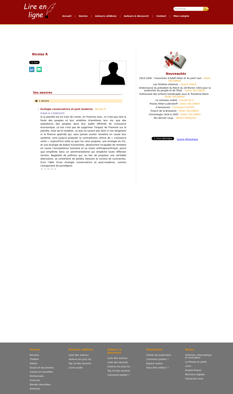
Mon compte (181, 16)
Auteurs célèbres (105, 16)
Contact (161, 16)
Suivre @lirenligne (187, 139)
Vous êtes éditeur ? (157, 367)
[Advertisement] (116, 37)
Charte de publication (158, 355)
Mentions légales (195, 374)
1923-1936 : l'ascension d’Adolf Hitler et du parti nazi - (175, 79)
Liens (188, 366)
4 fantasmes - (175, 107)
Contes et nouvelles (41, 372)
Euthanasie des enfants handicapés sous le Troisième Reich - (174, 95)
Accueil (66, 16)
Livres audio (76, 367)
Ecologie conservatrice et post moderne (67, 109)
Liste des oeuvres (117, 362)
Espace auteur (154, 363)
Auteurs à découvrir (136, 16)
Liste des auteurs (79, 355)
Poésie (33, 363)
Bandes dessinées (40, 384)
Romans (34, 355)
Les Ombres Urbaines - (174, 84)
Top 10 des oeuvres (80, 363)
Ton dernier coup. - (175, 118)
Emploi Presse (193, 370)
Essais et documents (42, 367)
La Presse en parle (195, 362)
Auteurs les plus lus (80, 359)
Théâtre (34, 359)
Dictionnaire (37, 376)
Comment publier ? (118, 375)
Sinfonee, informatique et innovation (198, 356)
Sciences (35, 380)
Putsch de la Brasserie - (175, 111)
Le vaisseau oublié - (174, 100)
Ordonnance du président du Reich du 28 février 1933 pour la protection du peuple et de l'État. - (175, 89)
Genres (83, 16)
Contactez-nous (194, 378)
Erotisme (35, 388)
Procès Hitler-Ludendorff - (175, 103)
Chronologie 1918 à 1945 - (175, 114)
